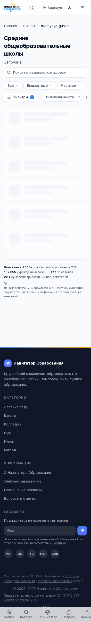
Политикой (59, 542)
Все (13, 85)
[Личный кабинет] (69, 8)
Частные (70, 85)
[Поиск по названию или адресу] (45, 72)
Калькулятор (47, 614)
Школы (29, 26)
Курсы (9, 441)
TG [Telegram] (31, 554)
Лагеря (10, 450)
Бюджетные (39, 85)
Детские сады (16, 407)
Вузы (8, 433)
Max (43, 554)
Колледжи (13, 424)
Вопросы (69, 614)
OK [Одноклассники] (20, 554)
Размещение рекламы (23, 490)
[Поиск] (31, 7)
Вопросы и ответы (20, 498)
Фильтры (20, 97)
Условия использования (55, 581)
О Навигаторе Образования (27, 472)
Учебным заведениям (22, 481)
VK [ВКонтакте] (8, 554)
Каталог (26, 614)
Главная (10, 26)
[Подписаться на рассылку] (82, 530)
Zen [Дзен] (55, 554)
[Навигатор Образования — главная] (12, 7)
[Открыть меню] (82, 8)
